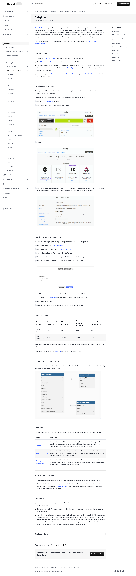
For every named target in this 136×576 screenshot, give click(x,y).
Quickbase (11, 128)
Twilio (9, 155)
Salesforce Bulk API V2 (18, 135)
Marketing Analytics (17, 63)
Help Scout (11, 101)
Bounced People (42, 453)
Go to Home (97, 4)
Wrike (9, 162)
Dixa (9, 86)
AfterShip (10, 74)
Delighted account (49, 58)
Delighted (11, 82)
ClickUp (10, 78)
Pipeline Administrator (90, 74)
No (67, 545)
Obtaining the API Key (118, 34)
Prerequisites (116, 31)
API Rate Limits (60, 486)
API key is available (47, 62)
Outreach (11, 120)
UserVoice (11, 158)
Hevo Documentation (41, 11)
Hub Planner (11, 112)
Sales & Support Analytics (17, 70)
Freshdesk (11, 89)
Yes (58, 545)
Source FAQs (17, 170)
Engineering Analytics (17, 55)
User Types (71, 68)
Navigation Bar (57, 245)
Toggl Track (11, 151)
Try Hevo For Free (97, 554)
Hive (9, 105)
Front (9, 97)
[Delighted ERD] (68, 395)
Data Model (115, 50)
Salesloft (10, 139)
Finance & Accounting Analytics (17, 59)
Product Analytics (17, 66)
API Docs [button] (109, 4)
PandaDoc (11, 124)
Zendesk (10, 166)
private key (53, 298)
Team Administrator (58, 74)
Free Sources (10, 47)
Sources (53, 11)
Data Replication (117, 43)
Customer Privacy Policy (58, 567)
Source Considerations (119, 53)
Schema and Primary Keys (120, 47)
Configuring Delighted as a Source (120, 39)
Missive (10, 116)
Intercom (18, 109)
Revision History (117, 60)
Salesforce (11, 132)
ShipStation (11, 143)
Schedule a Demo (123, 4)
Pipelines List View (64, 249)
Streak (10, 147)
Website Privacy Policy (42, 567)
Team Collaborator (72, 74)
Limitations (115, 57)
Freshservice (12, 93)
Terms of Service (73, 567)
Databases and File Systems (17, 51)
